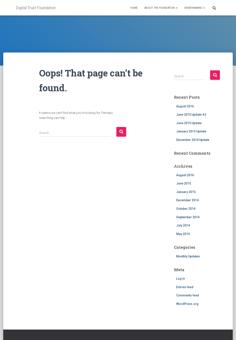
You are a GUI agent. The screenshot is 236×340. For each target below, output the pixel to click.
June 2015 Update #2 (191, 114)
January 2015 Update (191, 131)
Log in (180, 278)
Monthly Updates (188, 256)
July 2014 (183, 225)
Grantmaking (194, 7)
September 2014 (187, 217)
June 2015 (183, 183)
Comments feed (187, 295)
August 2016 (185, 106)
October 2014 (185, 208)
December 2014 (187, 200)
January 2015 (186, 192)
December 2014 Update (192, 140)
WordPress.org (187, 304)
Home (134, 7)
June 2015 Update (189, 123)
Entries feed (184, 287)
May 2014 (183, 234)
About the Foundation (161, 7)
